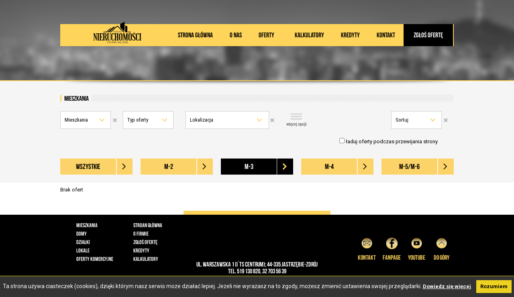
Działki (83, 242)
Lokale (83, 250)
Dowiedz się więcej (447, 286)
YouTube (416, 248)
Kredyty (350, 35)
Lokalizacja (201, 120)
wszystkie (88, 167)
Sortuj (402, 120)
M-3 (249, 167)
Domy (81, 233)
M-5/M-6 (409, 167)
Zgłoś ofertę (428, 35)
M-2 (168, 167)
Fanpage (392, 248)
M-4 (329, 167)
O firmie (141, 233)
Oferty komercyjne (94, 259)
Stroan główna (147, 225)
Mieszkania (76, 120)
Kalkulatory (309, 35)
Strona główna (195, 35)
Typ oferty (137, 120)
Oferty (266, 35)
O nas (236, 35)
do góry (441, 248)
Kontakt (386, 35)
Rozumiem (494, 286)
